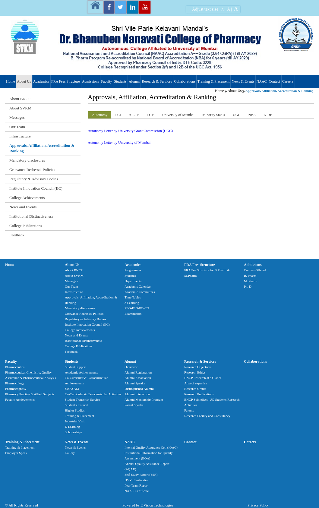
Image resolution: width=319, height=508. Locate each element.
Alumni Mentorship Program (144, 399)
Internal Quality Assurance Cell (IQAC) (151, 447)
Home (10, 81)
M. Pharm (250, 281)
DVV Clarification (137, 480)
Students (120, 81)
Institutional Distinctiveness (31, 216)
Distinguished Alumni (139, 388)
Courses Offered (255, 270)
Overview (131, 367)
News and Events (22, 207)
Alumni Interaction (137, 394)
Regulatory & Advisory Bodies (33, 179)
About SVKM (20, 108)
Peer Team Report (136, 485)
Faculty (106, 81)
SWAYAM (72, 388)
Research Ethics (195, 372)
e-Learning (132, 302)
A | (223, 9)
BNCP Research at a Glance (203, 378)
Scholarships (73, 432)
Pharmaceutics (14, 367)
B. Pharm (250, 275)
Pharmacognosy (15, 388)
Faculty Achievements (20, 399)
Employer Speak (16, 453)
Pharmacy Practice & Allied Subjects (29, 394)
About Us (24, 81)
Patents (189, 410)
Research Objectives (197, 367)
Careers (287, 81)
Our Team (17, 127)
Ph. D (247, 286)
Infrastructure (20, 136)
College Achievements (27, 197)
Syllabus (130, 275)
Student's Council (76, 405)
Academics (41, 81)
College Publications (25, 225)
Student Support (75, 367)
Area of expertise (195, 383)
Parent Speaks (134, 405)
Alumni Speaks (135, 383)
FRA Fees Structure (65, 81)
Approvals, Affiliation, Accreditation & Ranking (41, 148)
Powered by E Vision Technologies (147, 505)
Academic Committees (140, 292)
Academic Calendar (138, 286)
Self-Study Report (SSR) (141, 474)
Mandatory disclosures (27, 160)
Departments (133, 281)
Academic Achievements (81, 372)
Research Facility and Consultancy (207, 416)
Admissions (90, 81)
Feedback (16, 235)
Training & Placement (213, 81)
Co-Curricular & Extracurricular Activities (93, 394)
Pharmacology (14, 383)
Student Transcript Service (82, 399)
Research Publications (198, 394)
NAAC (262, 81)
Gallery (70, 453)
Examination (133, 313)
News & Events (243, 81)
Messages (17, 117)
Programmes (133, 270)
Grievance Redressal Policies (32, 169)
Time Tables (133, 297)
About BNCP (19, 98)
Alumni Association (138, 378)
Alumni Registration (138, 372)
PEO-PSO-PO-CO (137, 308)
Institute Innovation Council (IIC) (35, 188)
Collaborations (184, 81)
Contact (274, 81)
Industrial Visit (74, 421)
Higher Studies (75, 410)
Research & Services (157, 81)
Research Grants (195, 388)
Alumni (134, 81)
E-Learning (72, 426)
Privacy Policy (258, 505)
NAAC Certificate (137, 491)
